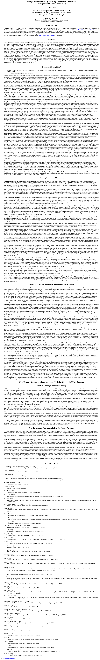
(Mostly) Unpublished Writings (46, 35)
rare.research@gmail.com (9, 658)
